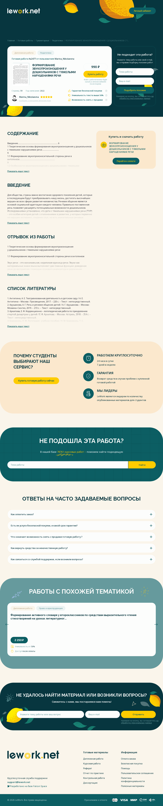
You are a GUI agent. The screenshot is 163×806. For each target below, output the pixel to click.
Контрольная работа (94, 778)
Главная (11, 40)
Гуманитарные (42, 40)
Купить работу (95, 74)
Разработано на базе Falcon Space (27, 786)
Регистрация (114, 10)
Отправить (138, 714)
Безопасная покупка (131, 763)
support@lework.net (18, 782)
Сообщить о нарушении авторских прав (35, 101)
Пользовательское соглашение (137, 773)
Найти (142, 464)
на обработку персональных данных (136, 97)
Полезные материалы (132, 786)
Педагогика (57, 40)
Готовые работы (25, 40)
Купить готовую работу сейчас (36, 380)
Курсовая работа (91, 763)
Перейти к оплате (126, 161)
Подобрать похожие (135, 90)
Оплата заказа (128, 758)
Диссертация (90, 782)
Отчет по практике (93, 773)
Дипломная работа (93, 758)
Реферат (87, 768)
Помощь (125, 768)
